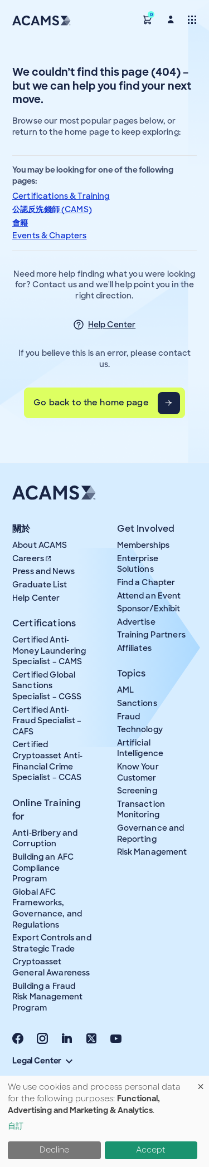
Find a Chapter (146, 582)
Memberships (143, 545)
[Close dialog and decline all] (200, 1083)
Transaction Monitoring (141, 809)
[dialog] (104, 1121)
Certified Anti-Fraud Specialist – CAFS (47, 721)
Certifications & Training (61, 196)
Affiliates (134, 648)
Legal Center (42, 1061)
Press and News (43, 571)
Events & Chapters (49, 236)
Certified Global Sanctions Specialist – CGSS (46, 686)
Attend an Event (149, 596)
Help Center (112, 325)
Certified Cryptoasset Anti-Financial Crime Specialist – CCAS (47, 760)
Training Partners (151, 635)
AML (125, 690)
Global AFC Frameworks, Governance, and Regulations (47, 908)
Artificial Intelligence (140, 748)
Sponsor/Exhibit (149, 609)
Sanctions (137, 703)
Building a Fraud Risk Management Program (47, 997)
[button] (147, 19)
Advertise (136, 622)
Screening (137, 791)
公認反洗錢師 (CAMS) (52, 209)
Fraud (128, 717)
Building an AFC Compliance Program (43, 868)
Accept (151, 1150)
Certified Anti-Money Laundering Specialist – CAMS (49, 650)
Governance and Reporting (150, 833)
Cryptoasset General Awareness (51, 967)
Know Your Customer (138, 772)
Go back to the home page (91, 402)
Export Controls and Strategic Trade (51, 943)
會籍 (20, 223)
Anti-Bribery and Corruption (44, 838)
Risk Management (152, 852)
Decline (54, 1150)
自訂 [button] (15, 1126)
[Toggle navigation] (192, 19)
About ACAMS (39, 545)
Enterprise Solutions (137, 564)
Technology (140, 729)
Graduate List (39, 585)
